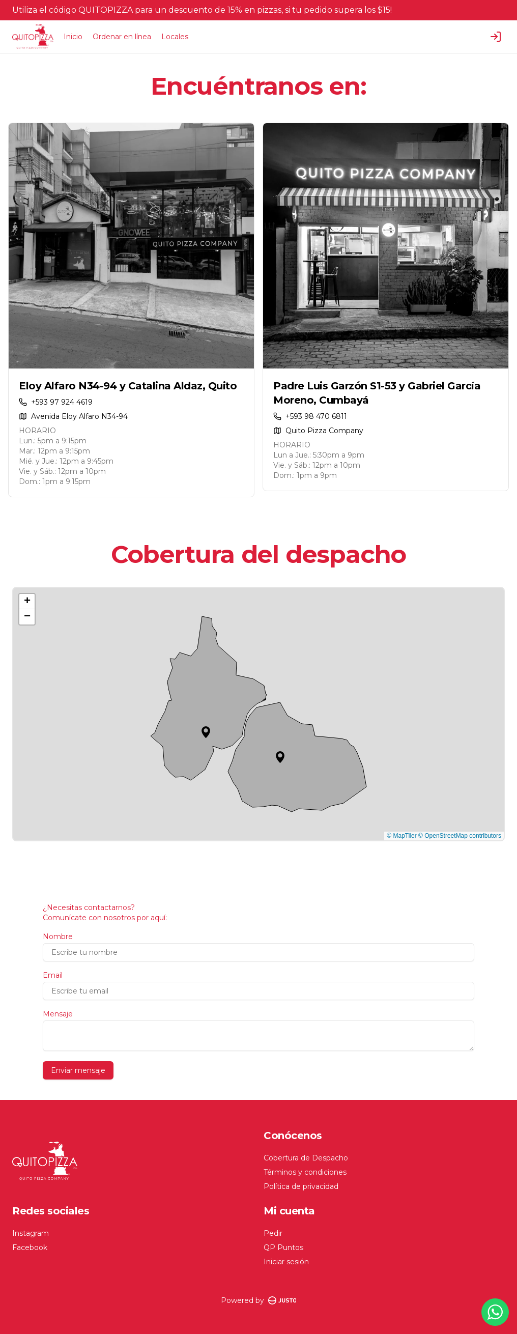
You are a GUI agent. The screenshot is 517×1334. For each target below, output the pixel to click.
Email (53, 975)
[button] (205, 732)
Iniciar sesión (286, 1261)
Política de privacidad (301, 1186)
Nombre (58, 936)
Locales (174, 36)
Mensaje (58, 1013)
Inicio (73, 36)
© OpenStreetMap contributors (459, 835)
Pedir (273, 1233)
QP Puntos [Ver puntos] (283, 1247)
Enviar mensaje (78, 1070)
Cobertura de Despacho (306, 1157)
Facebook (29, 1247)
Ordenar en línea (122, 36)
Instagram (30, 1233)
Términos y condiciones (305, 1172)
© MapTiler (401, 835)
